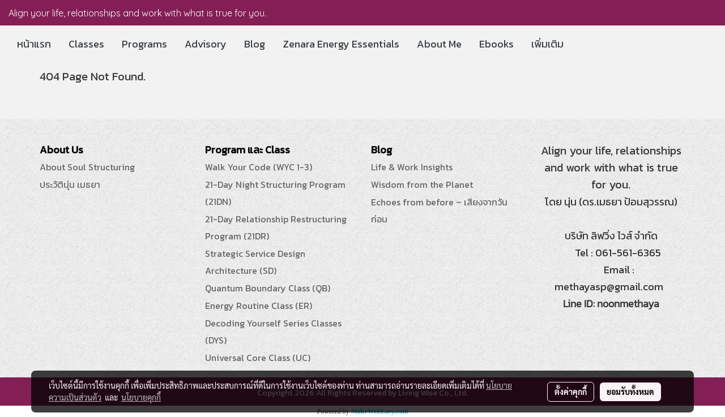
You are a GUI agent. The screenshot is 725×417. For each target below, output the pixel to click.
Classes (86, 43)
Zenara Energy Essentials (341, 43)
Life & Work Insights (412, 167)
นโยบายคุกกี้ (141, 397)
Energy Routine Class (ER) (258, 305)
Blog (254, 43)
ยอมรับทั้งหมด (630, 391)
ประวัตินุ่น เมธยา (70, 184)
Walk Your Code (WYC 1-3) (258, 167)
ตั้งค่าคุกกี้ (571, 391)
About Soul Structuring (87, 167)
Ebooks (496, 43)
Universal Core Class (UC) (257, 357)
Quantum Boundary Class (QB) (267, 288)
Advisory (206, 43)
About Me (439, 43)
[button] (582, 44)
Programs (144, 43)
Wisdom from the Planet (422, 184)
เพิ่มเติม (547, 43)
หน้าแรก (34, 43)
